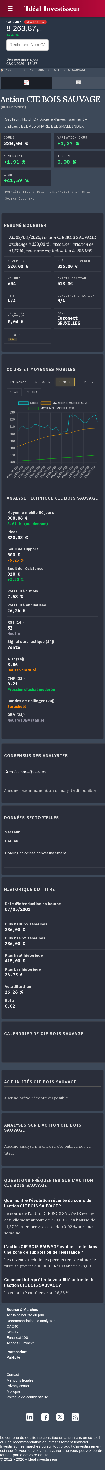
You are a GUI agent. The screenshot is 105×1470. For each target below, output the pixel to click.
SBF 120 (13, 1332)
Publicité (13, 1357)
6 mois (86, 382)
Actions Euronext (20, 1343)
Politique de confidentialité (27, 1397)
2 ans (32, 392)
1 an (14, 392)
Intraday (18, 382)
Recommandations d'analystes (31, 1321)
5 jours (42, 382)
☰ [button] (10, 8)
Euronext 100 (17, 1338)
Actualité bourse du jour (25, 1315)
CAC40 (12, 1326)
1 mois (65, 382)
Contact (13, 1375)
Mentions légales (20, 1380)
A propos (14, 1391)
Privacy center (18, 1386)
